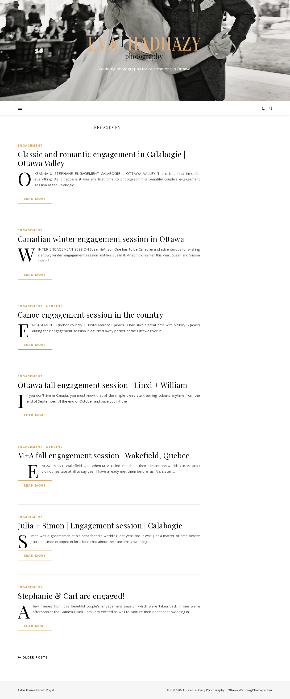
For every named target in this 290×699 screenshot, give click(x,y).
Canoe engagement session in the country (91, 314)
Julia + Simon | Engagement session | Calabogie (100, 525)
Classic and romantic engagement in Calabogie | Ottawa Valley (101, 158)
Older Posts (33, 657)
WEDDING (54, 306)
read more (35, 198)
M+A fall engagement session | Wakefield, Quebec (104, 455)
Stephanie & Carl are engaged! (71, 596)
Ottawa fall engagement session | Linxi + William (102, 385)
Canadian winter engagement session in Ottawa (101, 239)
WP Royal (47, 690)
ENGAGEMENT (30, 146)
